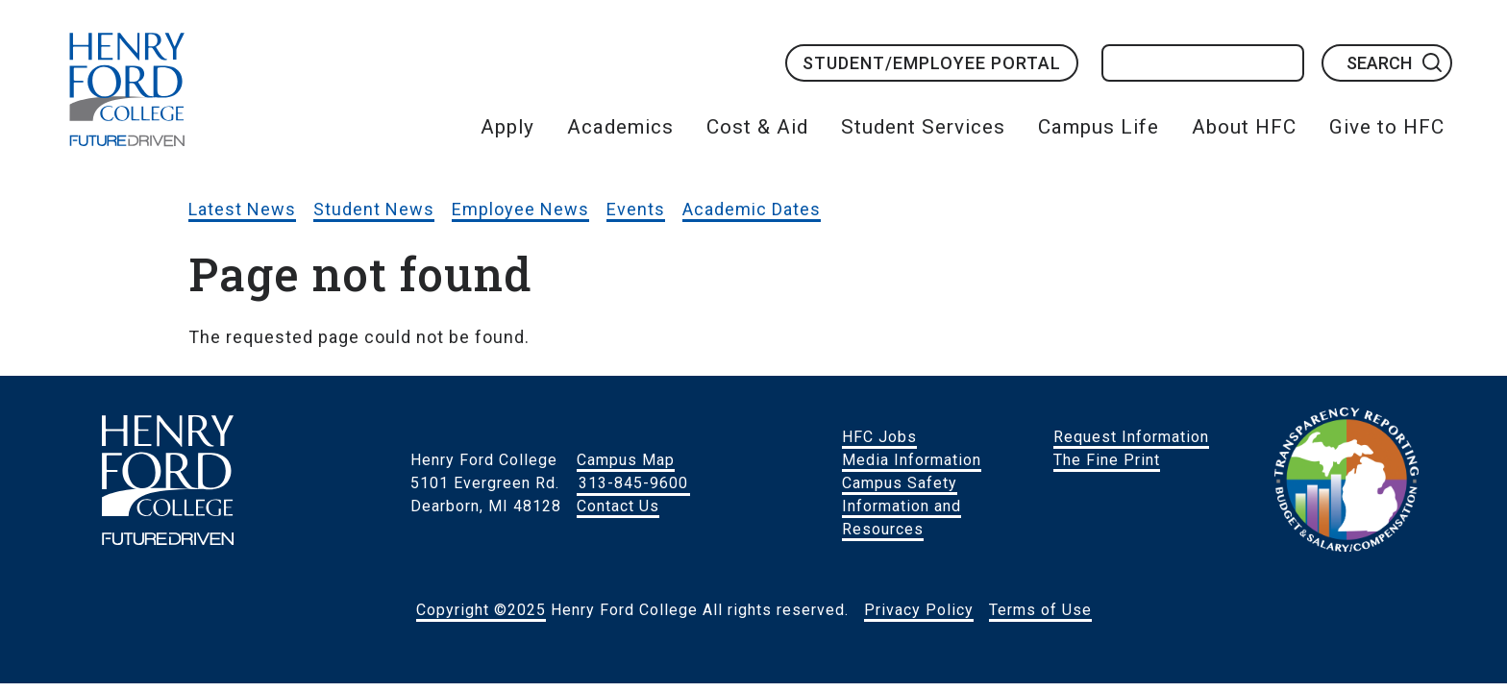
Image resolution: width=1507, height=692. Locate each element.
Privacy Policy (919, 610)
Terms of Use (1040, 610)
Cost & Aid (757, 126)
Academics (620, 126)
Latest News (242, 209)
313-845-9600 (633, 483)
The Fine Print (1106, 460)
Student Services (923, 126)
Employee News (520, 209)
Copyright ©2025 (481, 610)
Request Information (1131, 437)
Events (635, 209)
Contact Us (618, 506)
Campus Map (626, 460)
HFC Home (127, 89)
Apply (507, 126)
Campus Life (1098, 126)
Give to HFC (1387, 126)
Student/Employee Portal (932, 63)
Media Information (911, 460)
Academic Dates (751, 209)
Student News (373, 209)
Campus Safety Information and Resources (901, 506)
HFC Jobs (879, 437)
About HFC (1244, 126)
